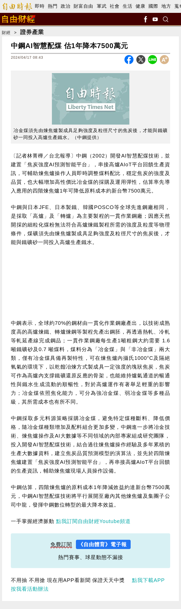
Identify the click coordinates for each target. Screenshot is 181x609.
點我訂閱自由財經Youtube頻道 (93, 521)
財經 (6, 32)
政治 (65, 6)
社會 (115, 6)
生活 (127, 6)
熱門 (53, 6)
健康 (140, 6)
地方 (166, 6)
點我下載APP (148, 580)
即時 (40, 6)
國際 (153, 6)
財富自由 (83, 6)
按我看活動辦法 (30, 589)
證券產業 (32, 32)
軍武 (102, 6)
